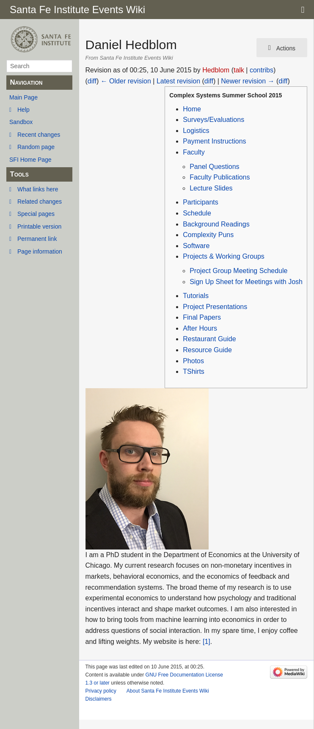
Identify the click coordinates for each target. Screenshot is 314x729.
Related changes (39, 201)
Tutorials (196, 295)
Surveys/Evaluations (213, 119)
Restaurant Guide (209, 338)
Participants (200, 202)
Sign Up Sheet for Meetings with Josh (246, 281)
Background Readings (216, 224)
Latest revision (178, 81)
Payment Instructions (214, 141)
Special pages (36, 213)
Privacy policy (100, 691)
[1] (206, 641)
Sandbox (21, 122)
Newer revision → (247, 81)
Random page (36, 147)
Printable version (39, 226)
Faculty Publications (220, 177)
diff (92, 81)
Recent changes (38, 134)
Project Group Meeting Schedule (238, 270)
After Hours (200, 328)
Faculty (194, 152)
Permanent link (37, 238)
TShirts (193, 371)
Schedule (197, 213)
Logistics (196, 130)
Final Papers (202, 317)
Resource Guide (207, 349)
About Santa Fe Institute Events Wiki (168, 691)
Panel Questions (214, 166)
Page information (39, 251)
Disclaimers (98, 699)
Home (192, 109)
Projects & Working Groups (223, 256)
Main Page (23, 97)
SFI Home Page (30, 159)
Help (23, 109)
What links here (37, 189)
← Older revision (126, 81)
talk (239, 70)
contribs (261, 70)
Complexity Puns (208, 234)
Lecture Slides (211, 188)
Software (196, 245)
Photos (193, 360)
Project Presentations (215, 306)
